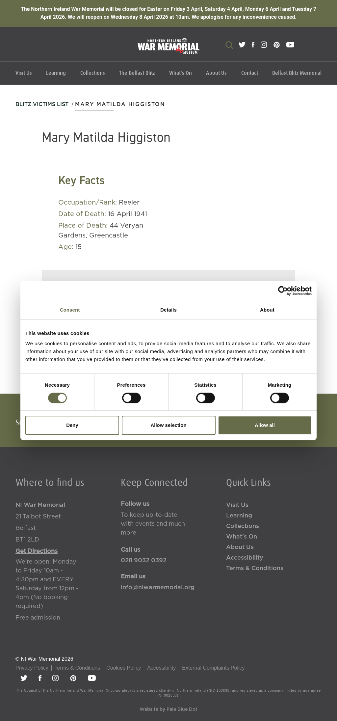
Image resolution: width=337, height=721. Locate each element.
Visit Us (23, 73)
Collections (92, 73)
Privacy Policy (31, 668)
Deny (72, 425)
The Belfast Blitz (137, 73)
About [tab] (267, 310)
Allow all (265, 425)
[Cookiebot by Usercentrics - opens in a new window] (283, 291)
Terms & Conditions (254, 568)
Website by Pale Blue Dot (168, 709)
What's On (180, 73)
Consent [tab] (70, 310)
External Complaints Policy (213, 668)
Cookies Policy (123, 668)
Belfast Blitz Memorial (297, 73)
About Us (216, 73)
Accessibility (244, 558)
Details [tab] (168, 310)
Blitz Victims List (41, 104)
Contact (249, 73)
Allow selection (168, 425)
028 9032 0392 (144, 561)
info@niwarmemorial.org (157, 588)
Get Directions (36, 551)
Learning (56, 73)
